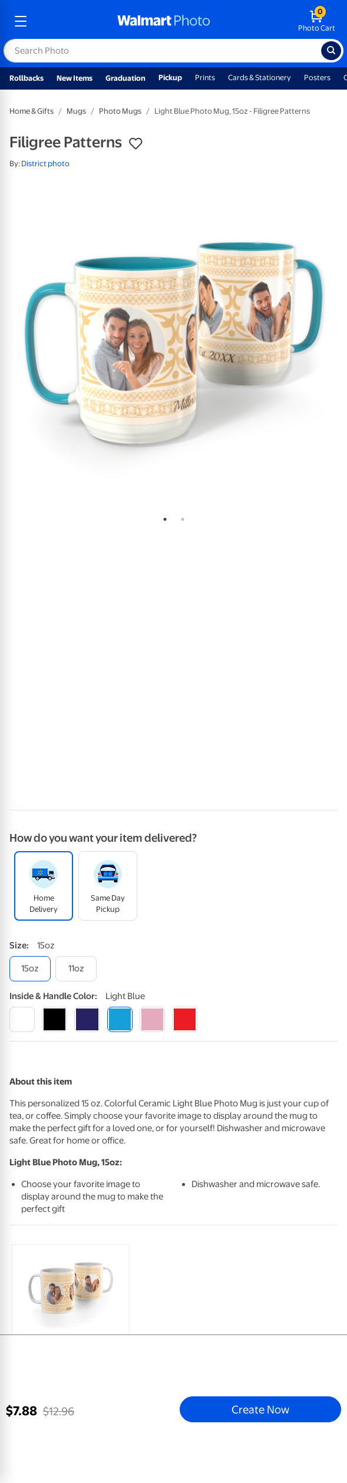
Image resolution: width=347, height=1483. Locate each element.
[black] (54, 1019)
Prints (205, 77)
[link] (70, 1330)
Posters (317, 77)
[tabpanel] (173, 343)
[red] (184, 1019)
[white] (22, 1019)
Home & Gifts (31, 111)
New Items (74, 78)
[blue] (87, 1019)
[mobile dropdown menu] (20, 21)
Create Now (260, 1409)
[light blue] (120, 1019)
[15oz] (30, 968)
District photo (45, 163)
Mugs (76, 111)
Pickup (170, 77)
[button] (135, 144)
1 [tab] (162, 517)
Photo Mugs (120, 111)
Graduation (125, 78)
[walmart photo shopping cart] (317, 21)
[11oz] (76, 968)
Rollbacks (26, 78)
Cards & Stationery (259, 77)
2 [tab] (180, 517)
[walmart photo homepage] (163, 21)
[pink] (152, 1019)
